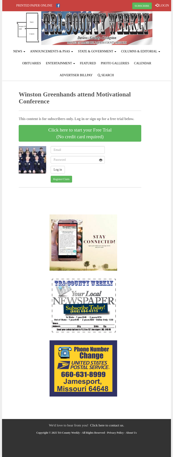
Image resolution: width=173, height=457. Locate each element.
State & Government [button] (97, 51)
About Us (131, 432)
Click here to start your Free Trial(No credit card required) (80, 133)
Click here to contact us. (107, 425)
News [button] (19, 51)
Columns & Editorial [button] (140, 51)
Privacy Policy (115, 432)
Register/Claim (61, 179)
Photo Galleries (115, 63)
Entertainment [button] (60, 63)
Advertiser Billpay (76, 75)
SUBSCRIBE (142, 5)
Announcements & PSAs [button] (51, 51)
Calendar (142, 63)
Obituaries (31, 63)
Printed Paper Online (34, 5)
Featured (88, 63)
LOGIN (162, 5)
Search (106, 75)
